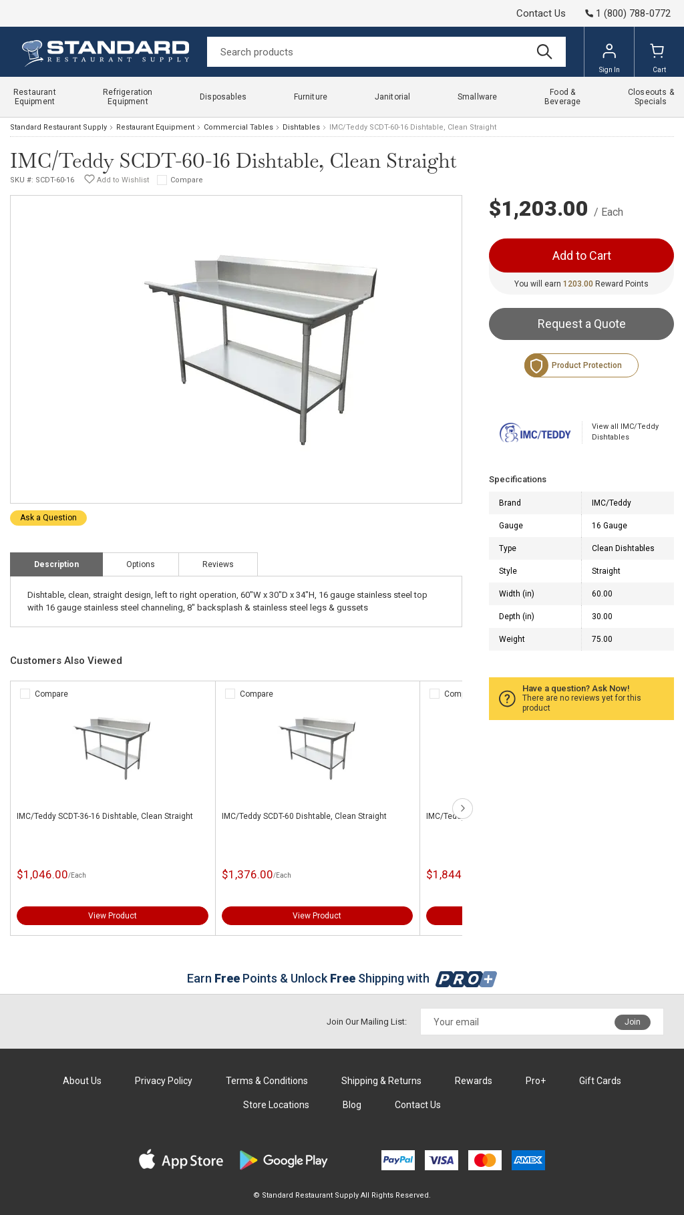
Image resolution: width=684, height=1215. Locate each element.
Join (633, 1022)
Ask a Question (48, 517)
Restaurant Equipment (155, 127)
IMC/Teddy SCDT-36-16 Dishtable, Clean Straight (105, 816)
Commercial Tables (238, 127)
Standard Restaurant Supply (58, 127)
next (462, 808)
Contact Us (541, 13)
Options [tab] (140, 564)
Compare (186, 180)
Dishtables (301, 127)
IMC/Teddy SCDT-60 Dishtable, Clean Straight (304, 816)
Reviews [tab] (218, 564)
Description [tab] (56, 564)
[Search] (386, 52)
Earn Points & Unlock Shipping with (342, 978)
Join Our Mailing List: (367, 1022)
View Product (112, 915)
